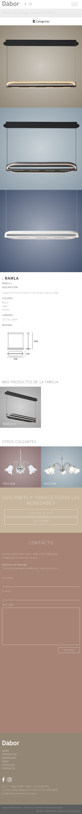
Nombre (8, 578)
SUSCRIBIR (41, 521)
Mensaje (8, 604)
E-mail (6, 591)
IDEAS (5, 761)
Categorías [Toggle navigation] (41, 21)
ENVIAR (69, 650)
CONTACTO (8, 768)
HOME (5, 750)
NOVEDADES (9, 757)
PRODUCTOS (9, 754)
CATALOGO (8, 764)
